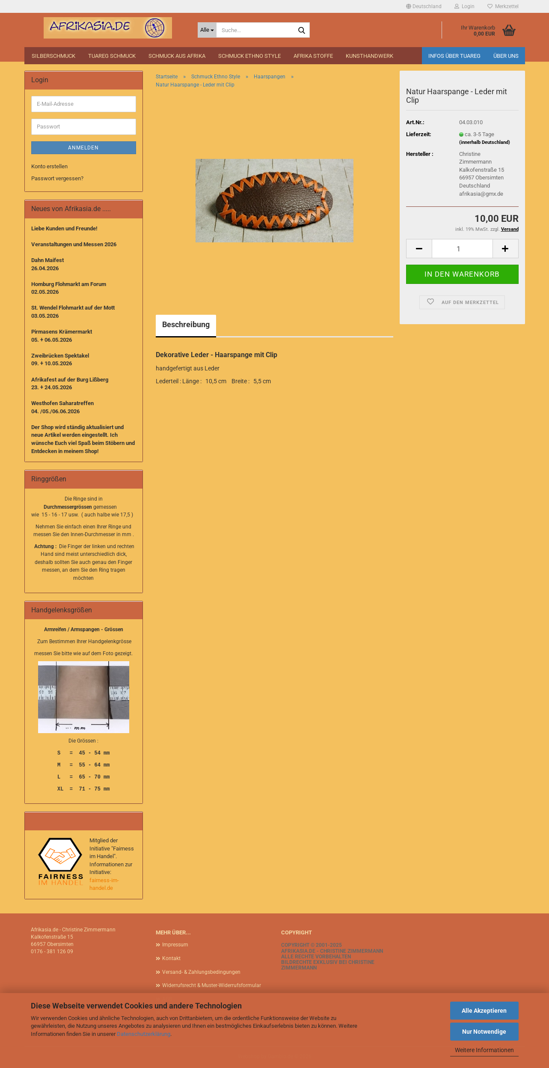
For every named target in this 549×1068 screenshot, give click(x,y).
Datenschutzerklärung (143, 1034)
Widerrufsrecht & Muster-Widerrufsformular (211, 985)
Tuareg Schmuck (112, 56)
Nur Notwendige (484, 1031)
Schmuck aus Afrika (176, 56)
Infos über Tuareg (454, 56)
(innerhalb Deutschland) (484, 142)
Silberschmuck (53, 56)
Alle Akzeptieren (484, 1010)
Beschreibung (186, 324)
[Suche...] (207, 30)
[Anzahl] (462, 248)
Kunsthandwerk (369, 56)
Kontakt (171, 958)
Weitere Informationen (484, 1050)
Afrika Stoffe (313, 56)
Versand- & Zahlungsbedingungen (201, 972)
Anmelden (83, 148)
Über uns (506, 56)
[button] (424, 6)
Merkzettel (503, 6)
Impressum (175, 945)
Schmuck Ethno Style (249, 56)
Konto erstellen (49, 166)
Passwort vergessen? (57, 178)
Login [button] (464, 6)
